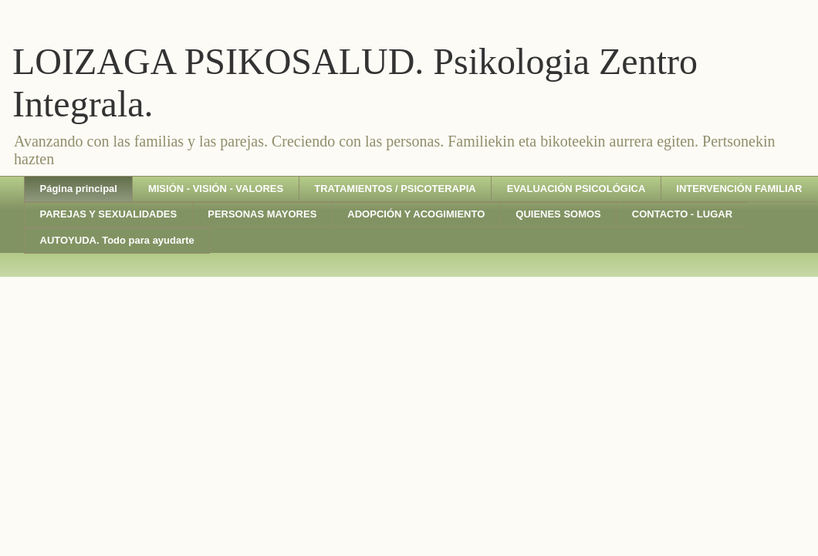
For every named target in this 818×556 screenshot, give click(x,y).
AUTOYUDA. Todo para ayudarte (117, 240)
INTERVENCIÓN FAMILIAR (739, 188)
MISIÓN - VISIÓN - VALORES (215, 188)
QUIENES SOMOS (558, 214)
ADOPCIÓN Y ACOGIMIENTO (416, 214)
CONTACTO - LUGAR (682, 214)
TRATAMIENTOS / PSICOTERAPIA (394, 188)
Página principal (78, 188)
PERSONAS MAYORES (262, 214)
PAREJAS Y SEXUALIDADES (108, 214)
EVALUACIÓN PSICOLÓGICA (576, 188)
